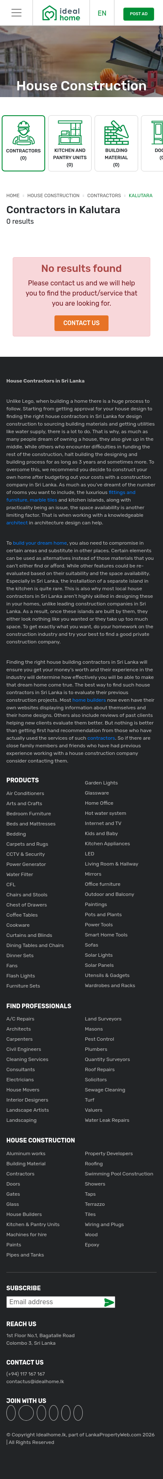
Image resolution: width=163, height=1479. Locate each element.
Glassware (97, 793)
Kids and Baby (101, 833)
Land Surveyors (103, 1019)
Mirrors (93, 874)
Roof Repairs (100, 1069)
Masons (94, 1029)
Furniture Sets (23, 986)
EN (102, 13)
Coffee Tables (22, 915)
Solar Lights (99, 955)
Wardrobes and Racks (110, 985)
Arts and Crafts (24, 803)
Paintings (96, 904)
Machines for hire (26, 1234)
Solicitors (96, 1080)
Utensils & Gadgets (107, 975)
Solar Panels (99, 965)
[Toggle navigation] (16, 12)
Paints (13, 1245)
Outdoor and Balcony (109, 894)
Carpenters (19, 1039)
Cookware (18, 925)
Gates (13, 1194)
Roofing (94, 1164)
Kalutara (140, 195)
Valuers (93, 1110)
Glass (12, 1204)
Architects (18, 1029)
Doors (13, 1184)
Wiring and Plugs (104, 1224)
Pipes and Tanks (25, 1255)
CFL (11, 884)
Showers (95, 1184)
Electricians (20, 1080)
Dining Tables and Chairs (35, 945)
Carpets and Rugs (27, 844)
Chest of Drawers (26, 905)
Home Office (99, 803)
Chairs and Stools (26, 895)
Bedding (16, 834)
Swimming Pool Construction (119, 1174)
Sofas (91, 945)
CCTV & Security (25, 854)
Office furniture (102, 884)
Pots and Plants (103, 914)
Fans (12, 966)
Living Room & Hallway (112, 864)
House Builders (24, 1214)
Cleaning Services (27, 1059)
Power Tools (99, 925)
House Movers (22, 1090)
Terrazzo (95, 1204)
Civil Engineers (23, 1049)
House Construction (53, 195)
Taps (90, 1194)
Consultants (20, 1069)
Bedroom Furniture (28, 814)
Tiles (90, 1214)
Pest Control (99, 1039)
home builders (89, 700)
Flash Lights (20, 976)
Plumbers (96, 1049)
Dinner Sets (20, 955)
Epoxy (92, 1245)
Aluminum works (26, 1153)
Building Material (26, 1164)
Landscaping (21, 1120)
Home (12, 195)
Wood (91, 1234)
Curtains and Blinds (29, 935)
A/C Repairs (20, 1019)
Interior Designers (27, 1100)
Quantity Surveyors (107, 1059)
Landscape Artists (27, 1110)
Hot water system (105, 813)
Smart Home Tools (106, 935)
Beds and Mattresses (31, 824)
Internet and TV (103, 823)
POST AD (139, 13)
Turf (89, 1100)
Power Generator (26, 864)
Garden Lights (101, 783)
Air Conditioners (25, 793)
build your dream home (40, 543)
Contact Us (81, 323)
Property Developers (109, 1153)
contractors (100, 738)
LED (89, 854)
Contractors (104, 195)
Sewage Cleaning (105, 1090)
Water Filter (19, 874)
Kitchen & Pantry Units (33, 1224)
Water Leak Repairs (107, 1120)
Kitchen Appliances (107, 844)
